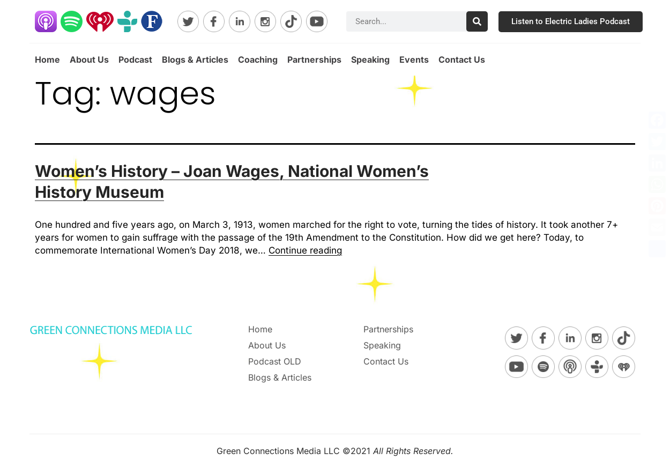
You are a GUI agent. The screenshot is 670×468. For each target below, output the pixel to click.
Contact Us (461, 59)
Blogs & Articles (195, 59)
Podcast (135, 59)
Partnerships (314, 59)
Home (47, 59)
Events (414, 59)
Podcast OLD (274, 361)
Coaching (258, 59)
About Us (89, 59)
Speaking (370, 59)
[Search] (477, 21)
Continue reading (305, 250)
